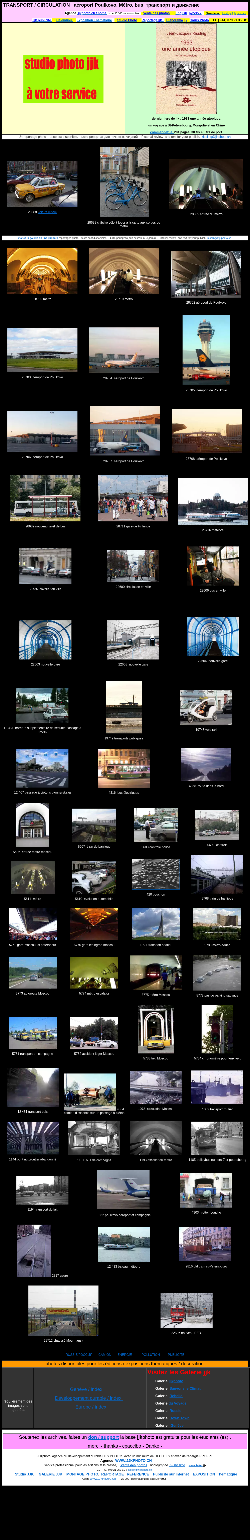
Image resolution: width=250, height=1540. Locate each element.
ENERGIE (124, 1354)
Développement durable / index (89, 1398)
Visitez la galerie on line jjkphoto (38, 237)
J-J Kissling (177, 1465)
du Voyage (178, 1403)
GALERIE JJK (50, 1474)
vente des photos (133, 1465)
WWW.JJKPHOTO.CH (133, 1461)
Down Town (180, 1418)
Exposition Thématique (94, 20)
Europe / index (90, 1407)
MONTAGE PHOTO (82, 1474)
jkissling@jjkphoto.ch (234, 13)
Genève (177, 1426)
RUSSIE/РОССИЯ (79, 1354)
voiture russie (47, 212)
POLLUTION (151, 1354)
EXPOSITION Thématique (215, 1474)
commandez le (161, 132)
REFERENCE (138, 1474)
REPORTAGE (112, 1474)
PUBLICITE (175, 1354)
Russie (175, 1411)
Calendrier (64, 20)
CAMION (104, 1354)
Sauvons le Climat (185, 1389)
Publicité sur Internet (171, 1474)
